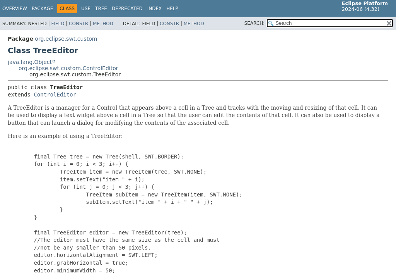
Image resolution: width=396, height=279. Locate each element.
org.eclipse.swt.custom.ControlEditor (68, 68)
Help (172, 8)
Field (57, 23)
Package (42, 8)
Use (85, 8)
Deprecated (127, 8)
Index (154, 8)
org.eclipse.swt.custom (66, 39)
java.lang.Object (30, 62)
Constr (78, 23)
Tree (101, 8)
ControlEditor (55, 94)
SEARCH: (254, 23)
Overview (14, 8)
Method (103, 23)
